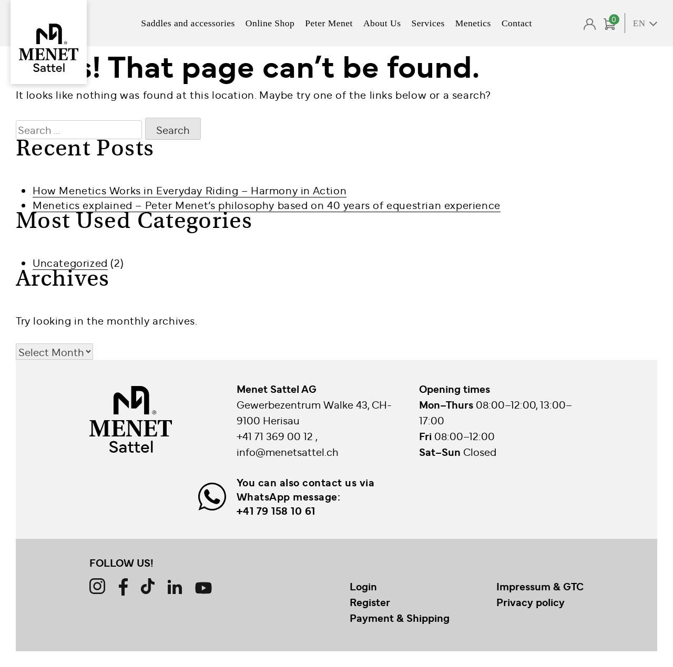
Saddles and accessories (188, 23)
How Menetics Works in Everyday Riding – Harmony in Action (189, 190)
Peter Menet (329, 23)
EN (639, 23)
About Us (382, 23)
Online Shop (270, 23)
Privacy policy (530, 602)
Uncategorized (70, 262)
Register (370, 602)
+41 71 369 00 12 (276, 436)
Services (427, 23)
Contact (517, 23)
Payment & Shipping (400, 617)
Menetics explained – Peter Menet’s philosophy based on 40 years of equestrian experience (267, 204)
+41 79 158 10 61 (276, 510)
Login (363, 586)
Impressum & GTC (540, 586)
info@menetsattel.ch (288, 451)
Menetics (473, 23)
